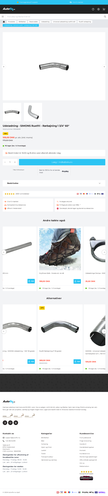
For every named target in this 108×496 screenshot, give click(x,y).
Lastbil (43, 450)
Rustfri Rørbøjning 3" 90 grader (50, 351)
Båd (42, 441)
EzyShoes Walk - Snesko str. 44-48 (51, 273)
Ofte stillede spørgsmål (88, 460)
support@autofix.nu (12, 438)
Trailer (43, 453)
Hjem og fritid (46, 447)
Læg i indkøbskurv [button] (62, 162)
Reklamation (84, 466)
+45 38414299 (10, 441)
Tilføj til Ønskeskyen (18, 170)
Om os (82, 463)
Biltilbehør (45, 438)
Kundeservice (85, 453)
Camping (44, 444)
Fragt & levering (85, 441)
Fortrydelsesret (85, 438)
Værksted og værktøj (49, 460)
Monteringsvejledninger (88, 457)
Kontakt (83, 450)
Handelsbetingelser (87, 447)
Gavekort (83, 444)
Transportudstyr (47, 457)
